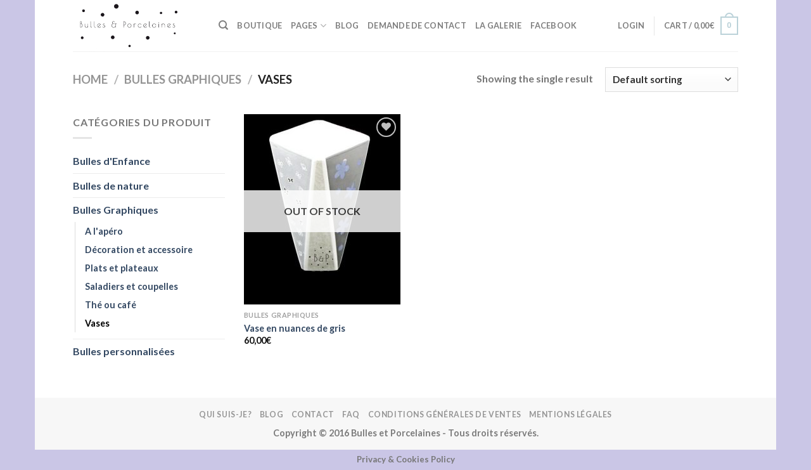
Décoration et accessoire (139, 249)
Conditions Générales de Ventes (444, 414)
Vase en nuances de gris (294, 328)
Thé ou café (110, 304)
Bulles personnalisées (124, 351)
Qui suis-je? (225, 414)
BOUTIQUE (259, 25)
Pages (308, 26)
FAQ (351, 414)
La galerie (498, 25)
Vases (97, 323)
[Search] (223, 25)
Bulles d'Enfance (111, 161)
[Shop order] (671, 79)
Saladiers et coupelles (131, 286)
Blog (347, 25)
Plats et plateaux (121, 268)
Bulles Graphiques (182, 79)
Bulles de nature (111, 186)
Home (90, 79)
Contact (313, 414)
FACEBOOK (553, 25)
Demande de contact (416, 25)
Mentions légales (570, 414)
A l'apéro (104, 231)
